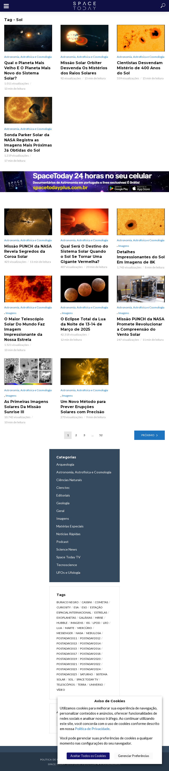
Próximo (147, 435)
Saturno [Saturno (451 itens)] (86, 674)
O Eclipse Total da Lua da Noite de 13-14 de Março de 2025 (83, 324)
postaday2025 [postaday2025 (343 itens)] (67, 674)
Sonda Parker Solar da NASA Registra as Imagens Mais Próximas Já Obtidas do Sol (28, 143)
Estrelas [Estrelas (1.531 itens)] (100, 612)
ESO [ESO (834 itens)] (84, 607)
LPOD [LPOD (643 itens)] (96, 623)
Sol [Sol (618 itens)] (70, 679)
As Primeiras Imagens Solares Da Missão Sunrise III (26, 406)
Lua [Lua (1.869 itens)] (59, 628)
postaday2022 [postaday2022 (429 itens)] (90, 664)
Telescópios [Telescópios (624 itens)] (66, 684)
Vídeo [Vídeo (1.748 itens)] (61, 689)
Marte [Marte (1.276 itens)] (69, 628)
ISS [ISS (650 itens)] (88, 623)
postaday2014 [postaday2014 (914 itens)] (90, 643)
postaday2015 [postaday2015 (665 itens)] (67, 648)
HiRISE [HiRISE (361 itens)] (99, 617)
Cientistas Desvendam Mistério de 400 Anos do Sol (140, 68)
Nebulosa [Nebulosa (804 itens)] (93, 633)
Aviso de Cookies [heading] (109, 701)
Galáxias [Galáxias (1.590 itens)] (85, 617)
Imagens (123, 246)
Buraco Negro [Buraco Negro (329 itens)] (68, 602)
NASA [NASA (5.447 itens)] (79, 633)
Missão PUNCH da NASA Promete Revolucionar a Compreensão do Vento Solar (140, 327)
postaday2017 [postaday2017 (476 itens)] (67, 653)
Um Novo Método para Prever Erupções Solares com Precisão (83, 406)
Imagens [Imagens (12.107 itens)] (77, 623)
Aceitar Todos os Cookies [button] (88, 756)
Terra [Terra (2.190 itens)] (82, 684)
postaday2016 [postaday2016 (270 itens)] (90, 648)
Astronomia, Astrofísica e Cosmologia (28, 56)
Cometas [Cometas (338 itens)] (101, 602)
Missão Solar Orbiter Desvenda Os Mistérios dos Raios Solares (84, 68)
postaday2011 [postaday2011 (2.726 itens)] (67, 638)
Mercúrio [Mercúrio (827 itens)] (84, 628)
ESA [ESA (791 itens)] (76, 607)
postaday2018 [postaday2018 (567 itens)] (90, 653)
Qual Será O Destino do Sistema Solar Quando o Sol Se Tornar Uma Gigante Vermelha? (84, 254)
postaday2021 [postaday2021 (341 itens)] (67, 664)
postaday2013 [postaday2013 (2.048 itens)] (67, 643)
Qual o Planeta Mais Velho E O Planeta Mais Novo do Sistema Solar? (27, 70)
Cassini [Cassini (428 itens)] (87, 602)
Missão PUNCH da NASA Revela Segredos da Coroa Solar (28, 251)
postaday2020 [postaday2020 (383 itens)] (90, 659)
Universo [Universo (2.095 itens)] (96, 684)
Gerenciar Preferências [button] (133, 756)
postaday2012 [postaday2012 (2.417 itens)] (90, 638)
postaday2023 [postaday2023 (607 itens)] (67, 669)
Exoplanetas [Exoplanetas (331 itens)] (66, 617)
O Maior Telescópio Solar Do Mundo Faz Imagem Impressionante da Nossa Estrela (24, 329)
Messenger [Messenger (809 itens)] (65, 633)
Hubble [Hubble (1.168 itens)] (62, 623)
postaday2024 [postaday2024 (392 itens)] (90, 669)
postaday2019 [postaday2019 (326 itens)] (67, 659)
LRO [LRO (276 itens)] (105, 623)
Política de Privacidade (92, 729)
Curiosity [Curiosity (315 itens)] (64, 607)
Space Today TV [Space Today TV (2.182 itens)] (87, 679)
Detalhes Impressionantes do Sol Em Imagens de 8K (141, 257)
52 (101, 435)
